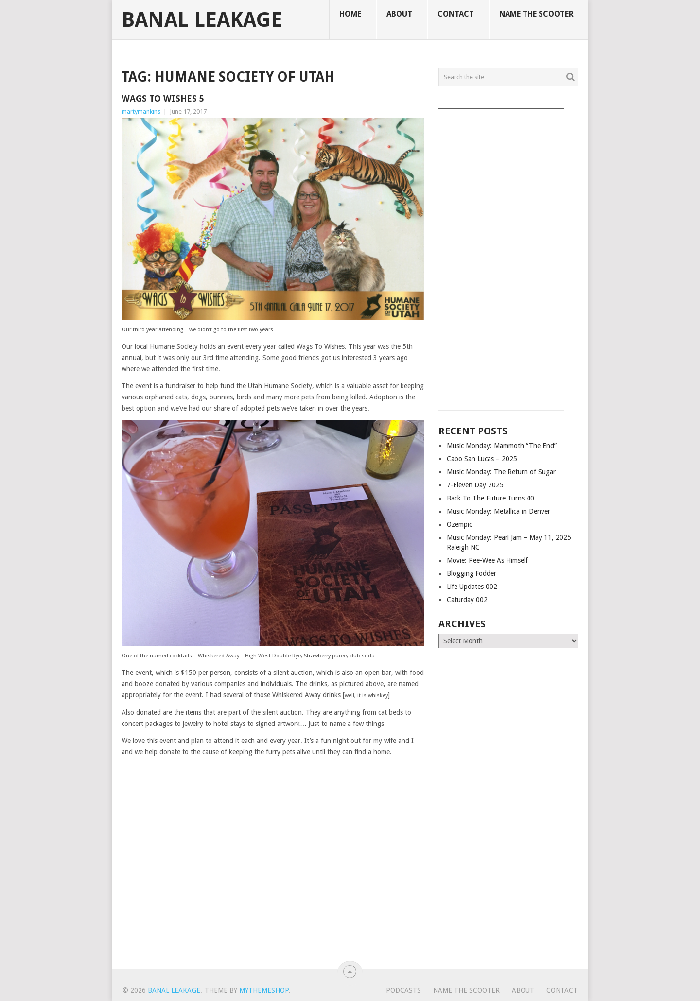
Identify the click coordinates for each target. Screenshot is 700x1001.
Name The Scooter (536, 13)
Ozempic (459, 524)
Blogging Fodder (471, 573)
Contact (456, 13)
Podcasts (403, 990)
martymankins (141, 111)
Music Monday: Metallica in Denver (498, 511)
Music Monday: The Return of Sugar (501, 472)
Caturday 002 (467, 600)
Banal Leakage (202, 20)
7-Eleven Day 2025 (475, 485)
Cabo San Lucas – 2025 (482, 459)
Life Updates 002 (472, 586)
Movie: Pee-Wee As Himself (487, 560)
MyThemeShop (264, 990)
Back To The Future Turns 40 (490, 498)
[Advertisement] (508, 256)
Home (350, 13)
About (399, 13)
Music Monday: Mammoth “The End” (502, 445)
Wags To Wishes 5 (163, 98)
